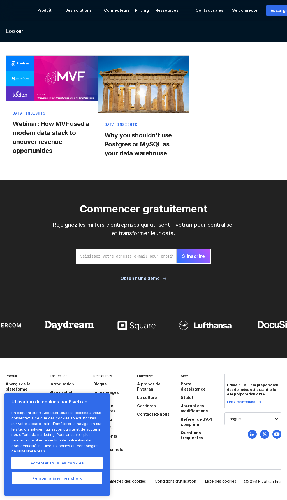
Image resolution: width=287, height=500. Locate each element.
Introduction (62, 384)
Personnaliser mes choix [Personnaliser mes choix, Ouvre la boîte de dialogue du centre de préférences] (57, 478)
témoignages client (106, 395)
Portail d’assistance (193, 386)
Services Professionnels (108, 447)
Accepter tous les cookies (57, 463)
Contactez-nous (153, 414)
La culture (147, 397)
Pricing (142, 10)
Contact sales (209, 10)
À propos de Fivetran (149, 386)
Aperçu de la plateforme (18, 386)
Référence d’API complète (196, 422)
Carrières (146, 405)
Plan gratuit (61, 392)
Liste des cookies (220, 481)
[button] (47, 10)
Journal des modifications (194, 408)
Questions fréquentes (192, 435)
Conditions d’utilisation (175, 481)
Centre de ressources (104, 408)
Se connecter (245, 10)
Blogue (100, 384)
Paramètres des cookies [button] (124, 481)
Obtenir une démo (140, 278)
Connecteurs (117, 10)
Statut (187, 397)
